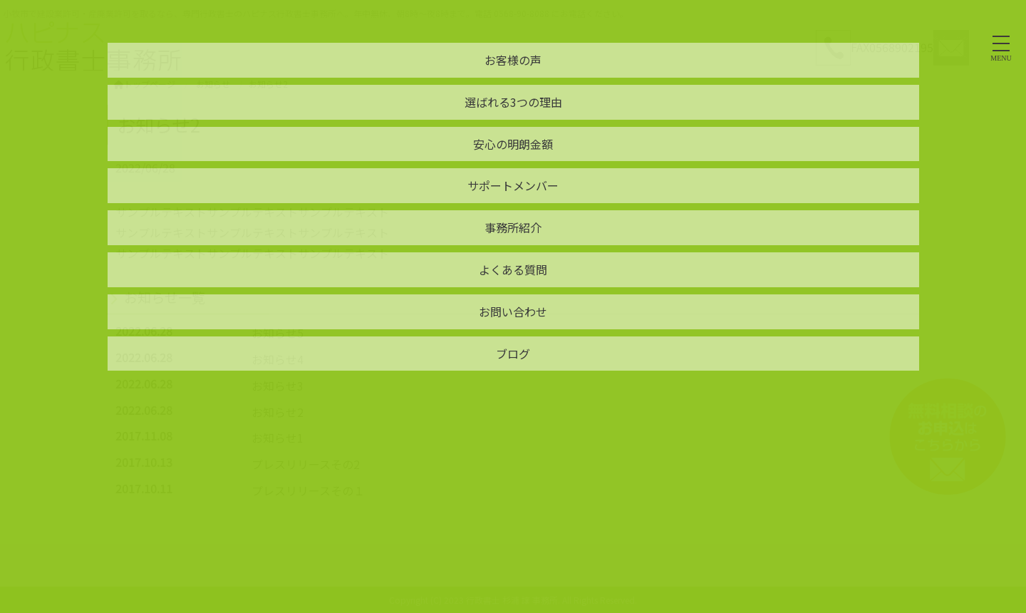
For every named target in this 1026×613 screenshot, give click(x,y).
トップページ (144, 84)
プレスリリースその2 (306, 464)
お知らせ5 (278, 332)
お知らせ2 (278, 412)
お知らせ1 (278, 437)
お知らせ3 (278, 385)
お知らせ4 (278, 359)
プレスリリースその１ (308, 490)
